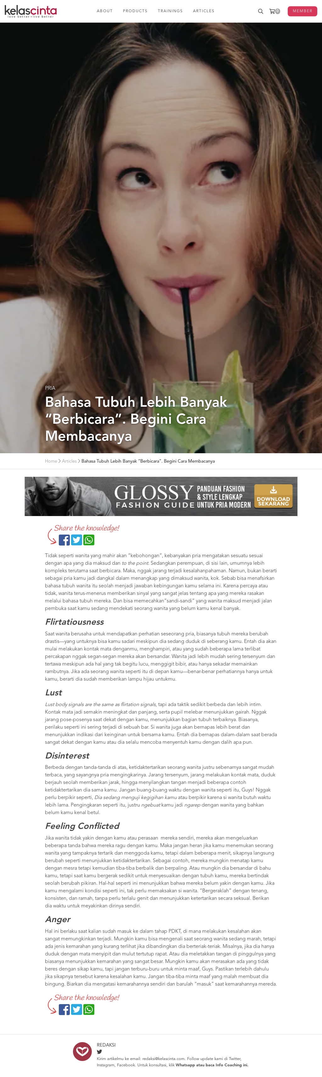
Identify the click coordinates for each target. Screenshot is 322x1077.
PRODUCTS (135, 11)
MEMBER (303, 11)
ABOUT (105, 11)
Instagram (105, 1065)
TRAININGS (170, 11)
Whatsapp (185, 1065)
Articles (69, 461)
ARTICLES (204, 11)
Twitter (234, 1059)
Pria (50, 388)
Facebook (126, 1065)
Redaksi (106, 1045)
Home (51, 461)
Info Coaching (229, 1065)
